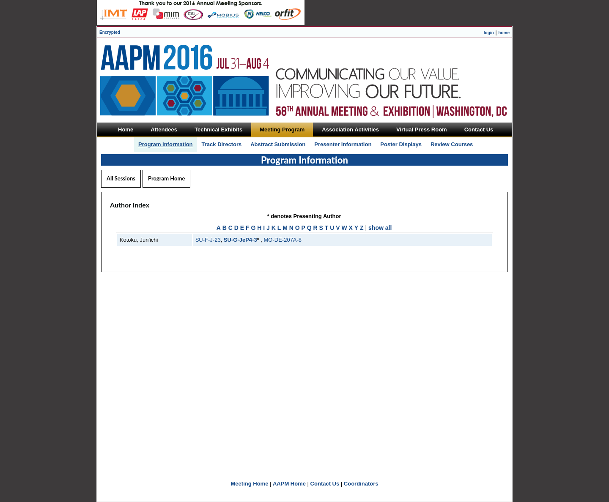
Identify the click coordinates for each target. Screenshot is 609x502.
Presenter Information (342, 144)
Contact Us (325, 483)
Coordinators (361, 483)
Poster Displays (401, 144)
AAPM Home (289, 483)
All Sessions (121, 178)
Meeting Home (250, 483)
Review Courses (452, 144)
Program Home (166, 178)
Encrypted (109, 32)
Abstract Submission (277, 144)
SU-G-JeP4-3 (240, 240)
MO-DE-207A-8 (283, 240)
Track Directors (222, 144)
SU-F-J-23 (208, 240)
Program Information (165, 144)
